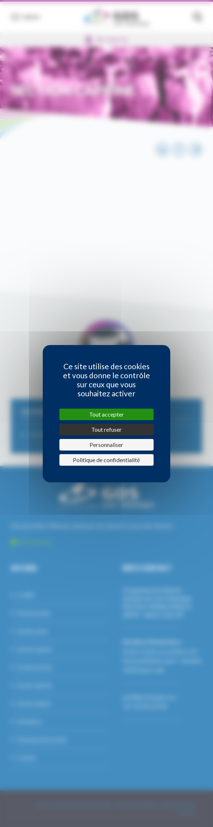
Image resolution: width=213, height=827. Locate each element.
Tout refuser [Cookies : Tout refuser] (106, 429)
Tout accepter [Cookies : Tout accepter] (106, 414)
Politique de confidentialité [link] (106, 459)
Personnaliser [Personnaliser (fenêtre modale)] (106, 444)
